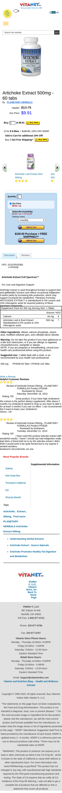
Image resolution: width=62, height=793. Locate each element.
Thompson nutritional (15, 482)
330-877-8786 (35, 625)
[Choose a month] (31, 220)
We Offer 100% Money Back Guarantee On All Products (7, 14)
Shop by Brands (13, 497)
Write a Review (8, 376)
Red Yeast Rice (12, 475)
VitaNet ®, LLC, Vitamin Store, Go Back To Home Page (31, 589)
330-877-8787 (33, 633)
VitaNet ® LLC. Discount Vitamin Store (31, 574)
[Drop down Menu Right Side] (56, 23)
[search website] (31, 32)
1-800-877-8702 (36, 618)
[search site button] (56, 32)
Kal (6, 490)
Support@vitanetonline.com (34, 677)
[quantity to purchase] (12, 123)
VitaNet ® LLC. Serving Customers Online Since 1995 (31, 5)
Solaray (9, 468)
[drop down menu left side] (5, 23)
